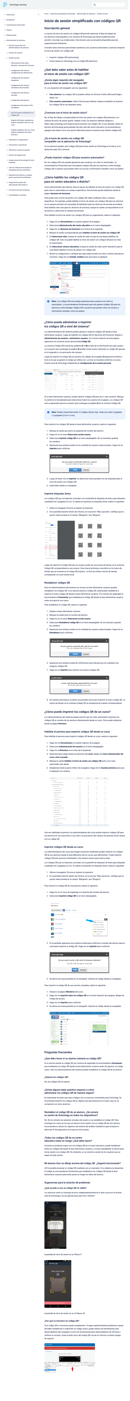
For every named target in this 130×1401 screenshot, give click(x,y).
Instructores (10, 15)
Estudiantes (10, 20)
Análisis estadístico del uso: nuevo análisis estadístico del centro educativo (23, 132)
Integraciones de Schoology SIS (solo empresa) (21, 161)
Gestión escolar (14, 58)
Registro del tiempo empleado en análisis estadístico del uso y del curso (22, 122)
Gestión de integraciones (17, 155)
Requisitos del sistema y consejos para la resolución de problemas (20, 176)
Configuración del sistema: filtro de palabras (22, 106)
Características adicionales (15, 25)
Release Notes (11, 35)
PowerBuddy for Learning (17, 195)
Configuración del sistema (20, 100)
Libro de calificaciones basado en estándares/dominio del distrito (20, 169)
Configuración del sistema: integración (20, 79)
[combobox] (108, 4)
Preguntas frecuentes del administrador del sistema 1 (18, 184)
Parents (9, 30)
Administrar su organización (18, 140)
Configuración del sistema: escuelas (20, 94)
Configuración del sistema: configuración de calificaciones (21, 72)
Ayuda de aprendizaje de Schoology (62, 14)
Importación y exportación (18, 145)
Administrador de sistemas (15, 40)
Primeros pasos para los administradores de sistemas (19, 46)
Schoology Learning (18, 5)
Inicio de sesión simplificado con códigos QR (22, 114)
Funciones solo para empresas (19, 190)
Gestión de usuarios (15, 53)
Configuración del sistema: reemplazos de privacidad (20, 86)
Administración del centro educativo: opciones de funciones (22, 64)
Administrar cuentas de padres (19, 150)
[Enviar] (95, 5)
